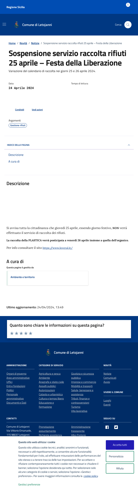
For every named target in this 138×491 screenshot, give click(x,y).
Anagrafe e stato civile (51, 382)
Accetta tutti (120, 445)
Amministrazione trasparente (81, 429)
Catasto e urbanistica (51, 394)
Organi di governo (16, 374)
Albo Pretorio (78, 435)
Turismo (75, 407)
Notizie (107, 374)
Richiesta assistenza (50, 435)
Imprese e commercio (83, 382)
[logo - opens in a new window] (9, 484)
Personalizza (120, 456)
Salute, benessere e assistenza (82, 392)
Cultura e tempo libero (51, 398)
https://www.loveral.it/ (58, 248)
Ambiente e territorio (23, 277)
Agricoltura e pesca (50, 374)
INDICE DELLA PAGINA (69, 145)
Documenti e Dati (16, 403)
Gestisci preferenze (33, 484)
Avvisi (107, 382)
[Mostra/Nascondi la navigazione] (4, 24)
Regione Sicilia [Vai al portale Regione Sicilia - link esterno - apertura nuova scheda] (15, 7)
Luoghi (107, 400)
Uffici (9, 382)
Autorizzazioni (47, 390)
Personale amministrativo (15, 396)
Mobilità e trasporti (82, 386)
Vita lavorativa (79, 411)
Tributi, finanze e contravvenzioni (80, 400)
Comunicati (110, 378)
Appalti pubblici (47, 386)
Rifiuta (120, 468)
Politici (10, 390)
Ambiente (44, 378)
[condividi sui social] (17, 110)
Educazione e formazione (46, 405)
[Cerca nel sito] (128, 24)
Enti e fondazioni (15, 386)
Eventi (107, 405)
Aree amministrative (18, 378)
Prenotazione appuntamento (47, 429)
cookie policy (91, 476)
